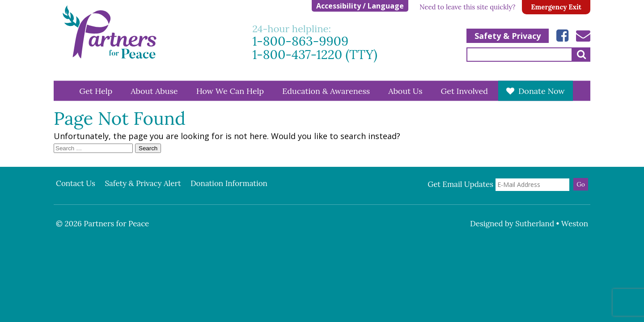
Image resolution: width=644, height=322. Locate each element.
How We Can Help (230, 90)
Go (580, 184)
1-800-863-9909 (300, 41)
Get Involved (464, 90)
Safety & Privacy (508, 35)
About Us (405, 90)
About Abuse (154, 90)
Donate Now (541, 90)
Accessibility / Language (360, 6)
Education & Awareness (326, 90)
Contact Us (75, 183)
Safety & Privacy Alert (143, 183)
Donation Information (229, 183)
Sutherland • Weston (551, 224)
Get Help (95, 90)
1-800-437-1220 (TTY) (314, 55)
